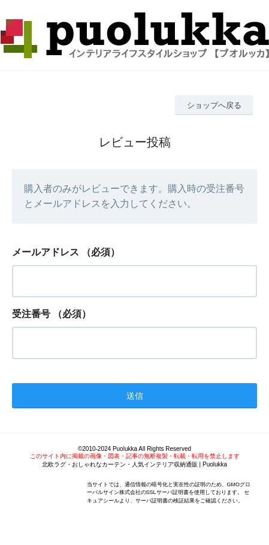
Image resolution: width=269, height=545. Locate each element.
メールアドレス (45, 252)
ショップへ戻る (214, 105)
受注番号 (31, 314)
